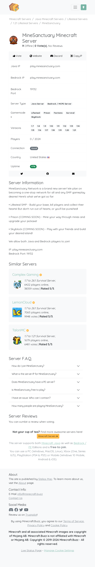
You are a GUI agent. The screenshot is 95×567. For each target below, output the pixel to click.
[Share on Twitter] (22, 174)
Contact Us (15, 498)
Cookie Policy (59, 525)
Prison (47, 113)
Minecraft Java (51, 443)
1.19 (60, 130)
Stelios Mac (45, 479)
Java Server (37, 104)
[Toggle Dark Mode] (83, 7)
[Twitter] (21, 509)
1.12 (64, 126)
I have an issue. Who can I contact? (31, 397)
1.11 (58, 126)
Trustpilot (31, 514)
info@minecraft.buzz (30, 494)
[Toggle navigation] (75, 7)
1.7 (32, 126)
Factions (58, 113)
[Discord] (11, 509)
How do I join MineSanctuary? (28, 365)
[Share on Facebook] (47, 174)
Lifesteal (35, 113)
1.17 (46, 130)
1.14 (78, 126)
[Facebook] (16, 509)
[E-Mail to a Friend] (73, 174)
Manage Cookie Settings (59, 550)
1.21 (74, 130)
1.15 (32, 130)
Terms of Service (73, 521)
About (22, 482)
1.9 (45, 126)
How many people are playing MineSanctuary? (37, 405)
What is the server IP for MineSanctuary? (34, 373)
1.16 (39, 130)
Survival (70, 113)
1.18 (53, 130)
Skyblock (36, 117)
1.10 (51, 126)
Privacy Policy (35, 525)
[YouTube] (26, 509)
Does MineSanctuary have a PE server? (33, 381)
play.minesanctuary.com (45, 66)
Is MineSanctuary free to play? (28, 389)
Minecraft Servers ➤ (48, 436)
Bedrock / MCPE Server (59, 104)
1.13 (71, 126)
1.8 (38, 126)
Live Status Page (31, 550)
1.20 (67, 130)
